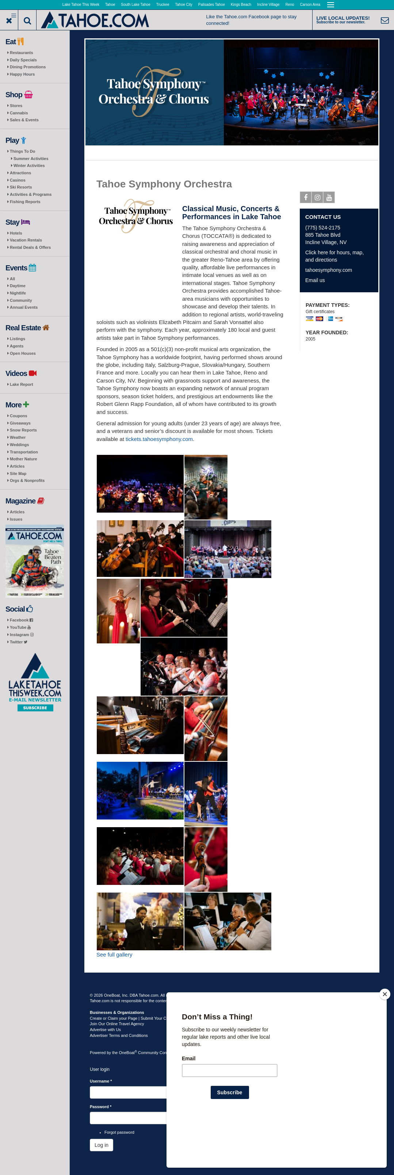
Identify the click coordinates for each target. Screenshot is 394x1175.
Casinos (18, 180)
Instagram (22, 634)
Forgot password (119, 1132)
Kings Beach (241, 5)
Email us (315, 280)
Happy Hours (22, 74)
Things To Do (22, 151)
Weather (18, 437)
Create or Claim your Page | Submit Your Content (133, 1018)
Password (100, 1106)
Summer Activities (31, 158)
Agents (16, 346)
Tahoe (110, 5)
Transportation (24, 452)
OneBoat (128, 1052)
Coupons (18, 416)
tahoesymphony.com (328, 270)
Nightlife (18, 293)
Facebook (21, 620)
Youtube (329, 198)
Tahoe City (183, 5)
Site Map (18, 473)
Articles (17, 466)
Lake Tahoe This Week (80, 5)
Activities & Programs (30, 194)
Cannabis (19, 113)
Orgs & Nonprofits (27, 480)
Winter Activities (29, 165)
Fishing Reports (25, 201)
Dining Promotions (28, 67)
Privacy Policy (236, 995)
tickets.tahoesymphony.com (159, 439)
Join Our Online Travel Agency (117, 1024)
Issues (16, 519)
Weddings (19, 444)
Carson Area (310, 5)
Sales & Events (24, 120)
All (12, 279)
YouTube (20, 627)
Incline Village (268, 5)
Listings (17, 338)
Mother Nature (23, 459)
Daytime (18, 286)
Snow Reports (23, 430)
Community (21, 300)
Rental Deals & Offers (30, 247)
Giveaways (20, 423)
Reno (290, 5)
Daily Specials (23, 60)
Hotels (16, 233)
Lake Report (21, 384)
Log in (101, 1145)
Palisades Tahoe (211, 5)
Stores (16, 105)
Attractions (20, 173)
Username (101, 1081)
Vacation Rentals (26, 240)
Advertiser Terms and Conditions (119, 1035)
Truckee (162, 5)
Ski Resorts (21, 187)
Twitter (18, 642)
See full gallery (114, 954)
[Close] (384, 1041)
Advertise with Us (105, 1029)
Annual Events (24, 307)
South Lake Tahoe (135, 5)
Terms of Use (209, 995)
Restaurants (21, 52)
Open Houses (23, 353)
